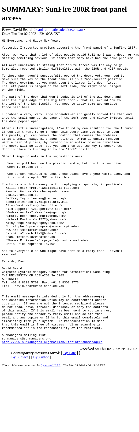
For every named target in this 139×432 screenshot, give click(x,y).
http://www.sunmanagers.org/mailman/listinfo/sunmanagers (52, 403)
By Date (69, 414)
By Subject (19, 418)
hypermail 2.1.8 (50, 426)
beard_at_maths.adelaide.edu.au (59, 30)
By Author (41, 418)
